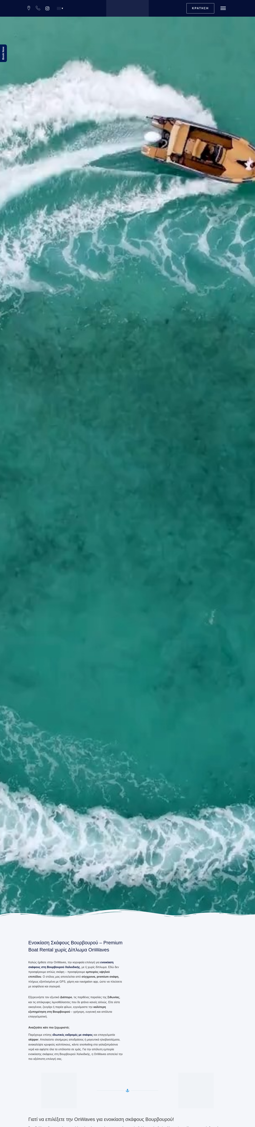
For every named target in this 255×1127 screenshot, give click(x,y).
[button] (61, 8)
